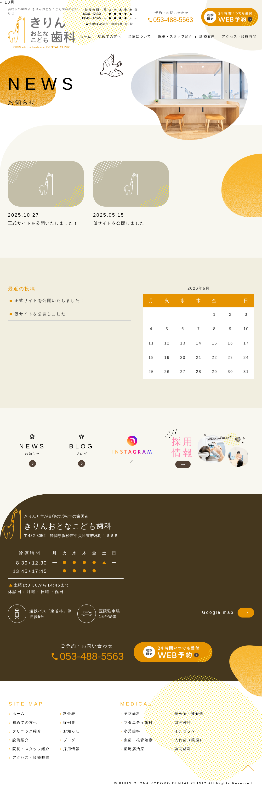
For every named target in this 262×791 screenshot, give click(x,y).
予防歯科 (132, 714)
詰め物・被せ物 (189, 714)
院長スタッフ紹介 (175, 36)
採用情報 (71, 749)
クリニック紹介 (26, 731)
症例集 (69, 722)
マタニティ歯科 (138, 722)
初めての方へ (109, 36)
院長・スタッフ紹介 (31, 749)
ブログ (69, 740)
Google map (228, 613)
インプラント (187, 731)
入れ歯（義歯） (189, 740)
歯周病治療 (134, 749)
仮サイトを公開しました (119, 223)
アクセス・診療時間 (31, 757)
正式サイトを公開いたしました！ (43, 223)
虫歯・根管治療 (138, 740)
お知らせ (71, 731)
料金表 (69, 714)
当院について (139, 36)
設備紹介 (20, 740)
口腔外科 (183, 722)
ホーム (85, 36)
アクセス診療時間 (239, 36)
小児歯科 (132, 731)
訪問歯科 (183, 749)
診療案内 (207, 36)
